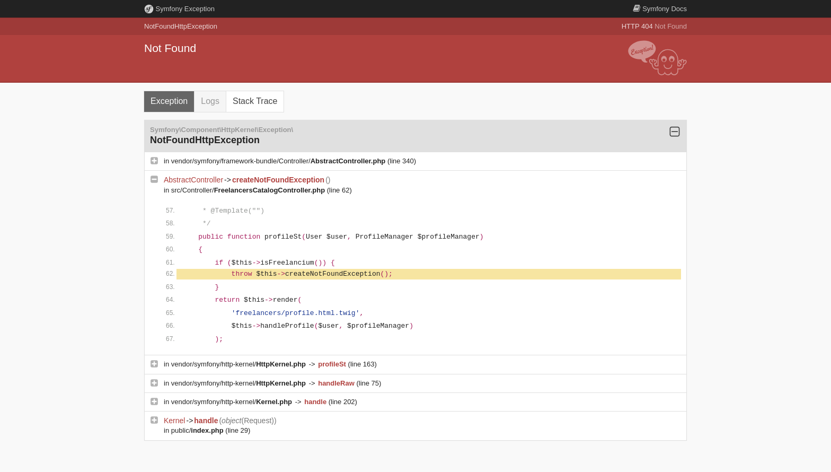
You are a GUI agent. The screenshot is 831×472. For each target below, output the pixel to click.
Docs (660, 9)
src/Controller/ (249, 190)
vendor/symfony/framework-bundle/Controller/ (279, 161)
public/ (198, 430)
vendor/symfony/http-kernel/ (239, 364)
